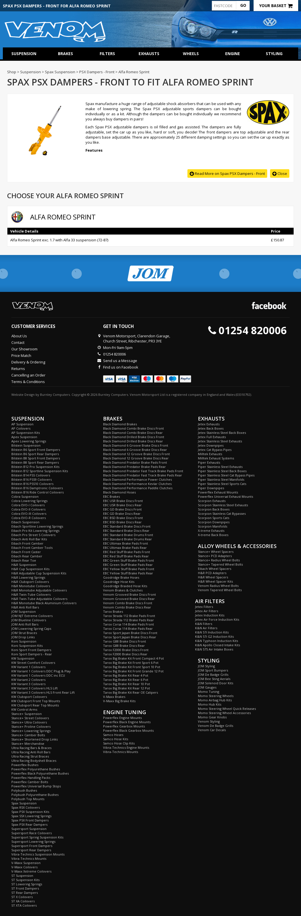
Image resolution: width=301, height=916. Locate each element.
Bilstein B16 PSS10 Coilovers (32, 484)
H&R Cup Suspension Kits (30, 569)
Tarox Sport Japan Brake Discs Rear (129, 637)
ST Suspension (22, 875)
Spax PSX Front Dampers (30, 820)
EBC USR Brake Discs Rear (122, 505)
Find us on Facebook (120, 367)
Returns (18, 368)
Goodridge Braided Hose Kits (125, 586)
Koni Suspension (23, 641)
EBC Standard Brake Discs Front (126, 526)
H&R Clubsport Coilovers (30, 582)
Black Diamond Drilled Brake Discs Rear (133, 441)
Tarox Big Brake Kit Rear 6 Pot (125, 679)
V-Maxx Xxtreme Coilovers (31, 871)
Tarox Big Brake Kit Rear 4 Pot (125, 675)
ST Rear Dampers (24, 892)
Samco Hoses (113, 735)
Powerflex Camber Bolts (29, 782)
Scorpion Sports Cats (213, 518)
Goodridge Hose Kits (118, 582)
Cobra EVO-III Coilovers (28, 513)
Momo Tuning (208, 691)
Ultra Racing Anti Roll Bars (30, 752)
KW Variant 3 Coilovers (28, 684)
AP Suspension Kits (25, 432)
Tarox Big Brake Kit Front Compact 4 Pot (133, 658)
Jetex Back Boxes (210, 428)
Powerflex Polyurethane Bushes (35, 769)
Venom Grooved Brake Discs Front (129, 594)
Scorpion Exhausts (211, 501)
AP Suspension (22, 424)
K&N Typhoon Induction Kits (216, 641)
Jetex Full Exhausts (212, 437)
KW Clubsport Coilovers (29, 697)
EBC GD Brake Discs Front (122, 509)
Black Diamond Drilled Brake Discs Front (133, 437)
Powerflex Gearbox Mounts (124, 726)
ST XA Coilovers (23, 901)
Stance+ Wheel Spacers (215, 551)
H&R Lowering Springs (28, 577)
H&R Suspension (23, 564)
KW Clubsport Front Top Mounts (35, 701)
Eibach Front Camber (27, 543)
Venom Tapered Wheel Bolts (220, 590)
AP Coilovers (20, 428)
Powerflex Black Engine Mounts (126, 722)
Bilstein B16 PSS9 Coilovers (31, 479)
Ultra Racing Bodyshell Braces (33, 760)
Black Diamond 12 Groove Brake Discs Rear (136, 458)
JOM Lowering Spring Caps (31, 628)
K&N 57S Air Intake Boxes (214, 649)
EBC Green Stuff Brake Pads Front (128, 560)
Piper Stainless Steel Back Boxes (222, 471)
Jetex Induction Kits (209, 615)
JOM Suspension (23, 611)
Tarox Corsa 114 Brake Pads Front (128, 624)
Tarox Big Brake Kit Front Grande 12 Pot (133, 671)
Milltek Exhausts (210, 454)
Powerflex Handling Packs (30, 777)
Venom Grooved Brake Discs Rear (129, 599)
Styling (274, 53)
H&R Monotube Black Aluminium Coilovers (43, 603)
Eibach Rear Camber (26, 556)
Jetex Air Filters (206, 611)
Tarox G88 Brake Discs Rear (124, 645)
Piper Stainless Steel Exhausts (220, 467)
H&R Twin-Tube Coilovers (31, 594)
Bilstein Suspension (26, 445)
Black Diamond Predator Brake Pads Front (135, 462)
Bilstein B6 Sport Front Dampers (35, 449)
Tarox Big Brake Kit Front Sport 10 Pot (131, 667)
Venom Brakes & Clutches (123, 590)
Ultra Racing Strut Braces (30, 756)
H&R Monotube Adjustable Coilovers (39, 590)
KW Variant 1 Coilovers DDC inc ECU (38, 675)
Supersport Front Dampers (31, 846)
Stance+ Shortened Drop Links (34, 739)
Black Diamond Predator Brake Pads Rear (134, 467)
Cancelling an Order (28, 375)
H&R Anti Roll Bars (25, 607)
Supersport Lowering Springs (33, 841)
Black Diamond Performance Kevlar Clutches (137, 484)
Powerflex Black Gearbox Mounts (128, 730)
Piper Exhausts (209, 462)
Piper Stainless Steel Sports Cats (222, 484)
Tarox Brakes (113, 611)
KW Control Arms (24, 709)
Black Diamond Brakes (120, 424)
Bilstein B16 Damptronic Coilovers (37, 488)
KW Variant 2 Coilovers (28, 679)
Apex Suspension (24, 437)
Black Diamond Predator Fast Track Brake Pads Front (143, 471)
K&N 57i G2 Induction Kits (214, 636)
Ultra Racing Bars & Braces (31, 748)
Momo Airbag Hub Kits (215, 700)
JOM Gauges (207, 687)
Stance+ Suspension (26, 714)
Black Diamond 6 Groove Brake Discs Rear (135, 449)
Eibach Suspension (25, 522)
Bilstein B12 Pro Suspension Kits (35, 467)
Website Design (23, 394)
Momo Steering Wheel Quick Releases (227, 708)
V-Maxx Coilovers (24, 867)
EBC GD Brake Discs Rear (122, 513)
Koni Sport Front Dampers (31, 650)
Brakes (65, 53)
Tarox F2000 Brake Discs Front (126, 650)
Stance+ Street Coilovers (30, 718)
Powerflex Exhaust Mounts (218, 492)
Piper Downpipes (211, 488)
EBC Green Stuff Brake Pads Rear (128, 564)
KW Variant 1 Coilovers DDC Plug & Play (41, 671)
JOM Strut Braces (24, 633)
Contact (17, 342)
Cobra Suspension (25, 496)
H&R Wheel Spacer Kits (215, 581)
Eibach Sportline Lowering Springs (37, 526)
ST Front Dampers (25, 888)
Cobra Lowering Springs (29, 501)
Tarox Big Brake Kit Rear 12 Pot (126, 688)
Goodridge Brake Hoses (121, 577)
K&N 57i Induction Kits (212, 632)
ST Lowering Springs (26, 884)
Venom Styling (209, 721)
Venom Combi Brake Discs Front (127, 603)
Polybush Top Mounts (27, 799)
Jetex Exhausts (209, 424)
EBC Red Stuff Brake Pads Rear (126, 556)
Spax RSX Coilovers (25, 807)
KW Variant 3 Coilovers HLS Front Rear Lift (43, 692)
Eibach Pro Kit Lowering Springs (35, 530)
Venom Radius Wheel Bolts (218, 586)
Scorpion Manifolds (212, 526)
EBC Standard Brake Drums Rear (127, 539)
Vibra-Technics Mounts (28, 858)
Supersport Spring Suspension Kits (37, 837)
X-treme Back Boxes (213, 535)
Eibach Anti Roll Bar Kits (29, 539)
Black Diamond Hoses (119, 492)
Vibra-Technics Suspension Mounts (37, 854)
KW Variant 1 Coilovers (28, 667)
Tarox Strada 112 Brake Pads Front (129, 616)
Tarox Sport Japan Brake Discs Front (130, 633)
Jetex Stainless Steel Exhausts (220, 441)
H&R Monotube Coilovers (30, 586)
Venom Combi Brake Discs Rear (127, 607)
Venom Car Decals (212, 730)
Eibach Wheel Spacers (214, 568)
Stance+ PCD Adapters (215, 556)
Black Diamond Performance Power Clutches (137, 479)
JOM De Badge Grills (213, 674)
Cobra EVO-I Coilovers (28, 505)
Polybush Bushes (24, 790)
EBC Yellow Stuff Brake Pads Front (128, 569)
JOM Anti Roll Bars (24, 624)
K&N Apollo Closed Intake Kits (217, 645)
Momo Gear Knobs (212, 717)
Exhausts (149, 53)
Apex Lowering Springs (28, 441)
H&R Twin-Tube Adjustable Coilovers (39, 599)
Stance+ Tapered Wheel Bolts (220, 564)
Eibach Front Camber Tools (32, 547)
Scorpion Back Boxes (213, 509)
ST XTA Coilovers (24, 905)
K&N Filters (203, 624)
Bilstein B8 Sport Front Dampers (35, 458)
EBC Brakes (111, 496)
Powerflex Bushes (24, 765)
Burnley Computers (55, 394)
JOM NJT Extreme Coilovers (32, 616)
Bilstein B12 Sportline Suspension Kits (39, 471)
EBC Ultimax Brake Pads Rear (125, 547)
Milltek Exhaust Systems (216, 458)
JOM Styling (206, 666)
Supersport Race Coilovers (31, 833)
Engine (232, 53)
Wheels (191, 53)
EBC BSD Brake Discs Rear (122, 522)
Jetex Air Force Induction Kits (217, 619)
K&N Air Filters (206, 628)
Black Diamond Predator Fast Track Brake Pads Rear (142, 475)
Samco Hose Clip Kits (119, 743)
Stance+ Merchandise (27, 743)
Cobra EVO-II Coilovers (28, 509)
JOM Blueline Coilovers (28, 620)
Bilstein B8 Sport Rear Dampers (35, 462)
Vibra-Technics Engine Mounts (126, 747)
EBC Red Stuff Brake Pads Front (126, 552)
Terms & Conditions (28, 381)
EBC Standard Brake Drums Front (128, 535)
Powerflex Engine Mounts (122, 718)
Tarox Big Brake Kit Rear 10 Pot (126, 684)
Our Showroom (24, 349)
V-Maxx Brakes (114, 697)
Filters (107, 53)
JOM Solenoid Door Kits (215, 683)
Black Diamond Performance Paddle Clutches (137, 488)
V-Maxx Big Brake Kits (119, 701)
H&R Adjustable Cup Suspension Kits (38, 573)
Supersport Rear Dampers (31, 850)
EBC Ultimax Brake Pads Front (125, 543)
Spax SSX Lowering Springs (31, 816)
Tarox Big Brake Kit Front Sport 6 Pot (130, 662)
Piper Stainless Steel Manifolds (221, 479)
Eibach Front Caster (26, 552)
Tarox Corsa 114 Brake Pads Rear (128, 628)
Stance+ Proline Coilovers (31, 726)
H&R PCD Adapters (212, 573)
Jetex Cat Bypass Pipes (214, 449)
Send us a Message (120, 360)
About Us (19, 335)
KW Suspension (22, 658)
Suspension (23, 53)
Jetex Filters (204, 607)
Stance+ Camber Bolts (28, 735)
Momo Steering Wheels (215, 696)
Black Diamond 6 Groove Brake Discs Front (135, 445)
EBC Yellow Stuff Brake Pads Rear (128, 573)
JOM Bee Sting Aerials (214, 679)
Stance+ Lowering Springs (31, 731)
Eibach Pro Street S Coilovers (33, 535)
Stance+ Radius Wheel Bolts (219, 560)
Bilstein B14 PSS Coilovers (30, 475)
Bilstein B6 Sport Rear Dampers (35, 454)
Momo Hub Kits (209, 704)
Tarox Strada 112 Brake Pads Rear (128, 620)
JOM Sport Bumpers (213, 670)
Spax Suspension (24, 803)
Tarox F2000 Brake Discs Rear (125, 654)
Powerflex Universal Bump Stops (36, 786)
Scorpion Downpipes (213, 522)
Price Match (21, 355)
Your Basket (275, 5)
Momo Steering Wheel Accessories (224, 713)
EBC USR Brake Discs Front (123, 501)
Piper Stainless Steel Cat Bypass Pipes (226, 475)
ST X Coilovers (22, 897)
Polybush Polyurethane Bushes (34, 794)
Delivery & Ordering (28, 362)
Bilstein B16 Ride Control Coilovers (37, 492)
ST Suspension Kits (25, 880)
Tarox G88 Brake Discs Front (124, 641)
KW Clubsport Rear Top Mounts (35, 705)
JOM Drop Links (23, 637)
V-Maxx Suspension (26, 863)
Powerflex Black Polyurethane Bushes (40, 773)
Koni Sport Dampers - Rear (31, 654)
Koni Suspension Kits (27, 645)
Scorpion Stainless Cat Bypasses (222, 513)
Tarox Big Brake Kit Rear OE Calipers (130, 692)
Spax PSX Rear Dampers (29, 824)
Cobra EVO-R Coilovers (28, 518)
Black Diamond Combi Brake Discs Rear (133, 432)
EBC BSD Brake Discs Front (123, 518)
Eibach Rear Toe (23, 560)
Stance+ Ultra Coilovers (29, 722)
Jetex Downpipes (210, 445)
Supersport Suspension (29, 829)
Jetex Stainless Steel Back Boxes (222, 432)
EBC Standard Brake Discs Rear (126, 530)
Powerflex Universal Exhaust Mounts (225, 496)
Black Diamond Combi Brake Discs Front (133, 428)
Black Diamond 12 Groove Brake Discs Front (136, 454)
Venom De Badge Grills (215, 725)
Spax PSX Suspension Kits (30, 812)
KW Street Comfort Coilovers (33, 662)
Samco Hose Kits (115, 739)
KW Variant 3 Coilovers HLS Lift (34, 688)
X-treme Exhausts (211, 530)
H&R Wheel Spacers (213, 577)
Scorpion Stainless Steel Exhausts (223, 505)
